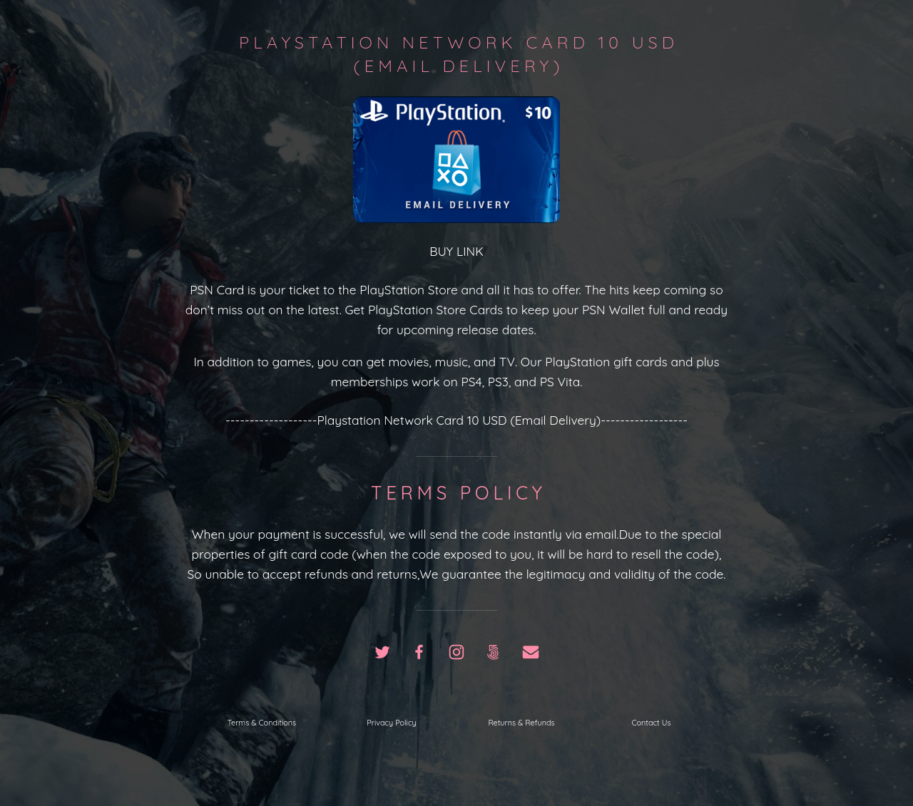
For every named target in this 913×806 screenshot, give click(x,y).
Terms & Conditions (262, 723)
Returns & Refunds (521, 723)
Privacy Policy (391, 723)
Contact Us (650, 723)
